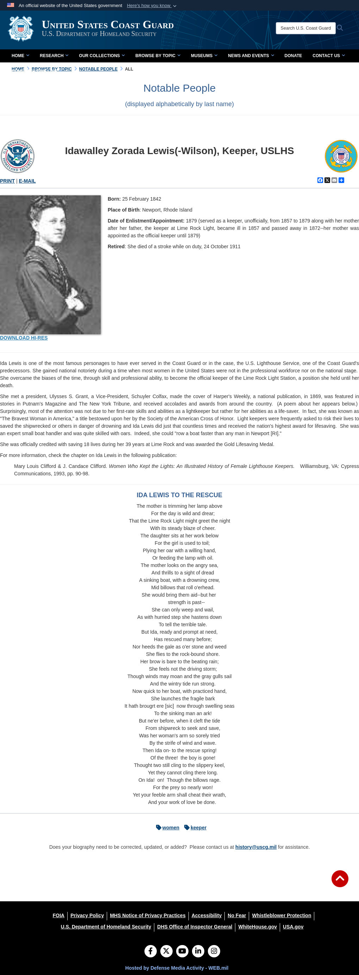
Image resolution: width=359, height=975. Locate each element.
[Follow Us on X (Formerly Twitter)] (166, 952)
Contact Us (328, 55)
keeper (193, 827)
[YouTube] (182, 952)
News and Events (251, 55)
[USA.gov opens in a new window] (293, 927)
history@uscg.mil (256, 847)
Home (20, 55)
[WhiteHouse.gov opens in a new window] (257, 927)
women (166, 827)
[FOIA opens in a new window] (58, 915)
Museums (204, 55)
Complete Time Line (37, 71)
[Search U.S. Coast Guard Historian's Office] (308, 28)
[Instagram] (214, 952)
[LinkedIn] (198, 952)
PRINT (7, 181)
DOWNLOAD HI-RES (24, 338)
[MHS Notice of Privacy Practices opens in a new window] (148, 915)
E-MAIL (27, 181)
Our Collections (102, 55)
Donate (293, 55)
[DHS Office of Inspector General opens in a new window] (194, 927)
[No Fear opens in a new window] (237, 915)
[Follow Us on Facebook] (150, 952)
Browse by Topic (157, 55)
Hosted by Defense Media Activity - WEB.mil (177, 968)
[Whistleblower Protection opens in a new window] (281, 915)
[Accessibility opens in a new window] (207, 915)
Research (54, 55)
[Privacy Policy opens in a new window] (87, 915)
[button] (152, 5)
